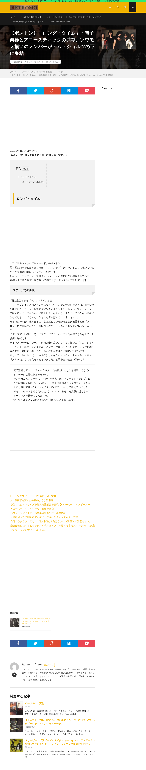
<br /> (19, 474)
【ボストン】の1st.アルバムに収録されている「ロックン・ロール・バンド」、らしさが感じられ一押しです (36, 623)
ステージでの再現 (31, 184)
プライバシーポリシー (63, 22)
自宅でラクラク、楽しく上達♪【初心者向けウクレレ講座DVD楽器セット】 (51, 523)
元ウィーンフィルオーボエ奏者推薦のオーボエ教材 (38, 515)
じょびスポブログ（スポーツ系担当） (90, 17)
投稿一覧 (48, 667)
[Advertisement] (52, 127)
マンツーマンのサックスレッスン (28, 531)
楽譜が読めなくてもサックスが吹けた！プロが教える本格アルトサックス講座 (52, 527)
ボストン (40, 64)
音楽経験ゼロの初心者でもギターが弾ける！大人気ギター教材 (44, 519)
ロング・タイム (51, 64)
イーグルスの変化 (34, 705)
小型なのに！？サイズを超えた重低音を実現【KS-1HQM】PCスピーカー (50, 506)
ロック (29, 64)
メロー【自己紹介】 (58, 17)
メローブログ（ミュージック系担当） (30, 22)
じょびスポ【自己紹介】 (32, 17)
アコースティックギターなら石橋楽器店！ (33, 510)
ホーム (13, 17)
